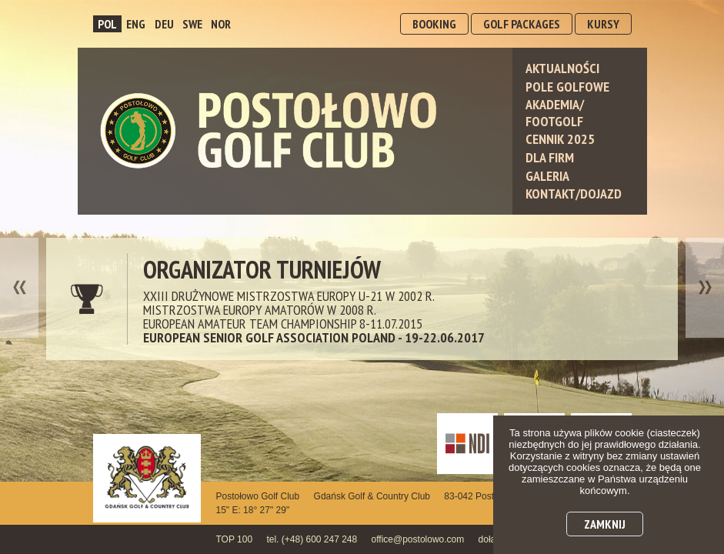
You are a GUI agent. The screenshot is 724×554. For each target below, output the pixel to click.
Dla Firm (549, 157)
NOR (221, 24)
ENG (135, 24)
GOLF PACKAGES (521, 24)
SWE (192, 24)
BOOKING (434, 24)
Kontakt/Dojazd (573, 193)
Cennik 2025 (560, 139)
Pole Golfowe (567, 86)
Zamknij (605, 524)
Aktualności (562, 68)
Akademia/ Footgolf (554, 112)
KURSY (603, 24)
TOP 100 (234, 539)
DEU (164, 24)
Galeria (547, 176)
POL (107, 24)
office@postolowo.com (418, 539)
